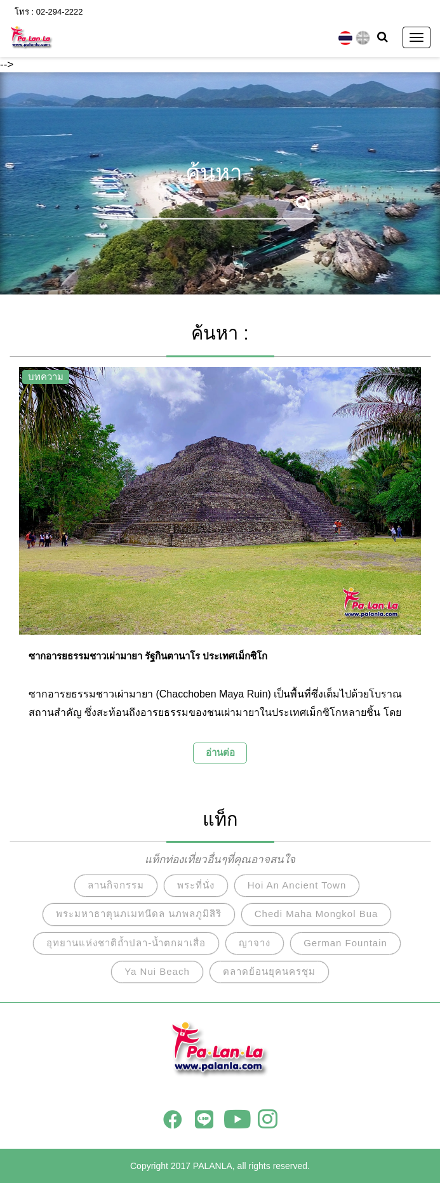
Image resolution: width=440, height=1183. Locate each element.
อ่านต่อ (220, 752)
